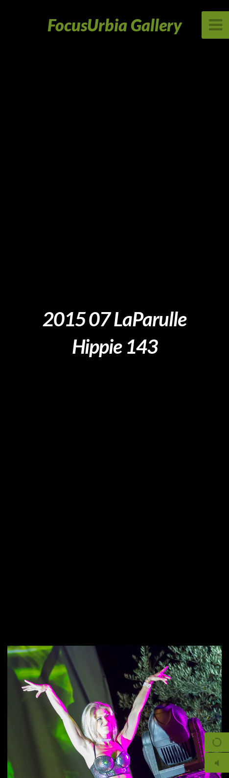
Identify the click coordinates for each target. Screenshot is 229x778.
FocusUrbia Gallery (114, 25)
